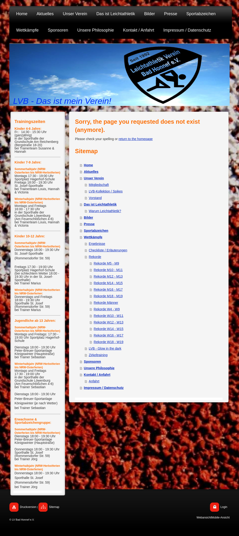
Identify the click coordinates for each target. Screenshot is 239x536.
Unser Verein (94, 178)
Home (88, 165)
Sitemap (54, 507)
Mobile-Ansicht (220, 517)
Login (223, 507)
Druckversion (28, 507)
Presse (89, 224)
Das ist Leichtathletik (100, 204)
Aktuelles (91, 172)
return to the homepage (136, 139)
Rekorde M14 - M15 (108, 283)
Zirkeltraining (98, 355)
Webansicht (204, 517)
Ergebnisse (97, 244)
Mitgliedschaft (99, 185)
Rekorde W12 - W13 (108, 322)
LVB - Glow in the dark (105, 348)
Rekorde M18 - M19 (108, 296)
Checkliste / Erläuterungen (108, 250)
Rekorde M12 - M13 (108, 276)
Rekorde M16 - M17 (108, 289)
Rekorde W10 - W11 (108, 316)
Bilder (88, 217)
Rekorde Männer (106, 302)
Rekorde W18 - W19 (108, 342)
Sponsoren (92, 361)
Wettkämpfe (93, 237)
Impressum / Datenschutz (104, 388)
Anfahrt (94, 381)
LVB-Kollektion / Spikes (106, 191)
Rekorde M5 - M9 (106, 263)
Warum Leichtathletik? (105, 211)
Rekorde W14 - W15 (108, 329)
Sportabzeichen (96, 230)
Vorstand (95, 198)
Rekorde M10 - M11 (108, 270)
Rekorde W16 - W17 (108, 335)
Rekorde (95, 257)
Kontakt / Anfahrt (97, 375)
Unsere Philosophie (99, 368)
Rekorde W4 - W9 (107, 309)
